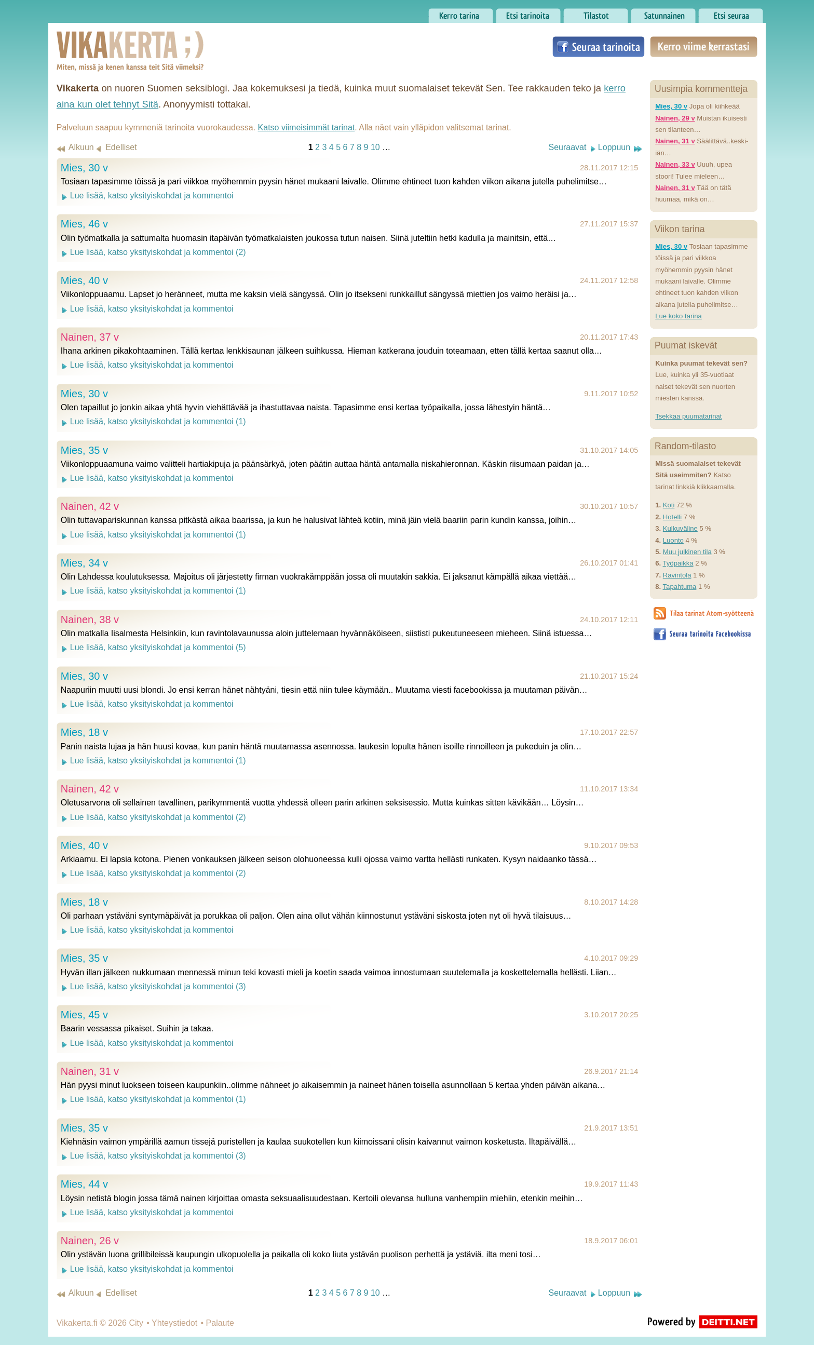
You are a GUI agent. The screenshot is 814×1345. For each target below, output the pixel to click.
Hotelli (672, 517)
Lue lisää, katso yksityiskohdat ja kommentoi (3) (158, 986)
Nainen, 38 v (90, 619)
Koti (669, 505)
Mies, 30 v (84, 167)
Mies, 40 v (84, 280)
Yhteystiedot (174, 1323)
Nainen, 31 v (90, 1071)
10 (375, 147)
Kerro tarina (460, 13)
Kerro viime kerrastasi (703, 46)
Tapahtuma (680, 586)
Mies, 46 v (84, 224)
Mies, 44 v (84, 1184)
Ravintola (677, 575)
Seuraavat (567, 147)
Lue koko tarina (678, 316)
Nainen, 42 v (90, 506)
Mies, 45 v (84, 1014)
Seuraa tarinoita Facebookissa (598, 46)
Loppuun (614, 147)
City (136, 1323)
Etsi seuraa (730, 13)
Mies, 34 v (84, 563)
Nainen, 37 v (90, 337)
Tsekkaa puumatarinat (688, 416)
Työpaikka (678, 563)
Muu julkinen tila (687, 552)
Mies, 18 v (84, 732)
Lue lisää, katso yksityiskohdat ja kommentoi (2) (158, 252)
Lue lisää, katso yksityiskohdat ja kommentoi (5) (158, 647)
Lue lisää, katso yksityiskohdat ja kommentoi (152, 195)
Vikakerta (104, 40)
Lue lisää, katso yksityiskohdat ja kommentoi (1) (158, 421)
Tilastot (595, 13)
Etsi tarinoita (528, 13)
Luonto (673, 540)
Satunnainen (663, 13)
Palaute (220, 1323)
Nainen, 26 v (90, 1240)
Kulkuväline (680, 528)
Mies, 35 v (84, 450)
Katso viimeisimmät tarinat (306, 127)
